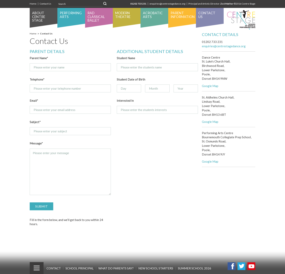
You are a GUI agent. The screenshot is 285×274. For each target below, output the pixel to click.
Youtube (251, 266)
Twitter (241, 266)
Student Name (126, 58)
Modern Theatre (122, 15)
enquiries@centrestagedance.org (167, 3)
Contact (54, 268)
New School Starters (155, 268)
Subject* (35, 122)
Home (33, 3)
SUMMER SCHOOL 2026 (194, 268)
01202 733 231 (138, 3)
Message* (36, 143)
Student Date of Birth (131, 79)
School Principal (80, 268)
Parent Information (183, 15)
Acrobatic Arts (153, 15)
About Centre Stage (38, 16)
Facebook (232, 266)
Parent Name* (39, 58)
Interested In (125, 100)
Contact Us (45, 3)
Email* (34, 100)
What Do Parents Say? (116, 268)
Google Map (210, 86)
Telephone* (37, 79)
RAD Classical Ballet (96, 16)
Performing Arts (71, 15)
